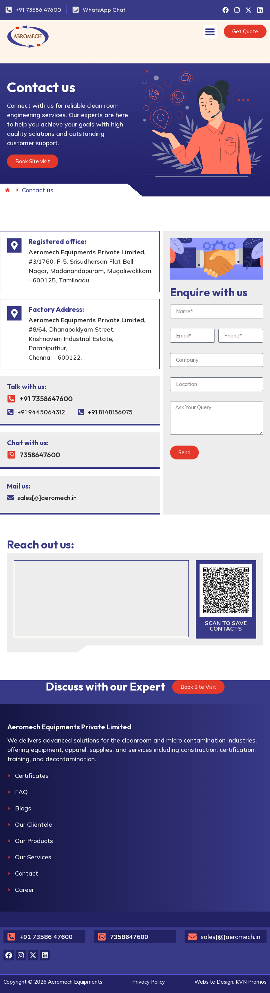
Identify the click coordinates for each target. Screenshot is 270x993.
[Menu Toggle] (210, 31)
